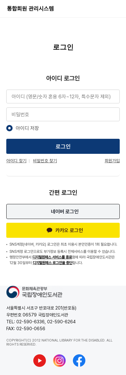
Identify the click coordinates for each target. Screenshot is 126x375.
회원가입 (112, 160)
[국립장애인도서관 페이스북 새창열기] (79, 360)
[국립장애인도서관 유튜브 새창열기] (39, 360)
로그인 (63, 146)
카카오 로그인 (65, 230)
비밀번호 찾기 (45, 160)
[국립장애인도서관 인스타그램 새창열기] (59, 360)
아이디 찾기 (16, 160)
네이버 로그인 (65, 212)
